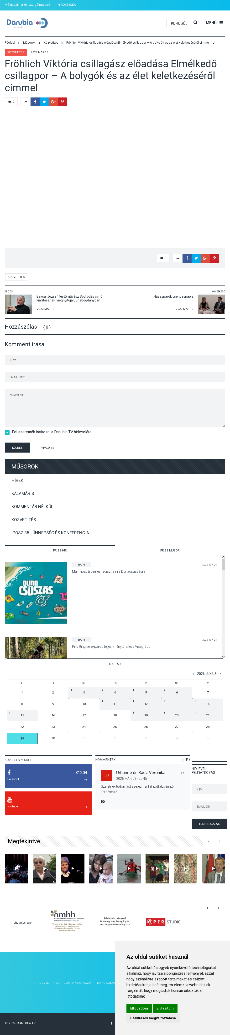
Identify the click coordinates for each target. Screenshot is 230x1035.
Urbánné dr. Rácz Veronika (140, 772)
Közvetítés (15, 52)
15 (16, 714)
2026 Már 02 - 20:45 (131, 778)
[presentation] (96, 448)
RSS (56, 982)
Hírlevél (41, 982)
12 (140, 703)
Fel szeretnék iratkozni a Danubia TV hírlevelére (50, 432)
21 (201, 714)
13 (171, 703)
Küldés (17, 447)
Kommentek (105, 760)
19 (140, 714)
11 (109, 703)
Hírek (17, 480)
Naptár (115, 664)
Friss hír (60, 550)
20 (171, 714)
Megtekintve (24, 841)
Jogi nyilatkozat (78, 982)
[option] (16, 868)
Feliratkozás (209, 824)
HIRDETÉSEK (67, 4)
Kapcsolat (106, 982)
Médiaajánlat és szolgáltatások (27, 4)
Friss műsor (170, 550)
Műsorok (24, 466)
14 (201, 703)
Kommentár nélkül (32, 506)
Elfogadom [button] (139, 1008)
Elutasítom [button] (165, 1008)
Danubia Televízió (31, 23)
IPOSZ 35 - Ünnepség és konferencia (50, 532)
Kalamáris (22, 493)
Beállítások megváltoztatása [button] (153, 1018)
